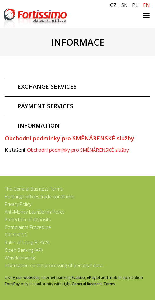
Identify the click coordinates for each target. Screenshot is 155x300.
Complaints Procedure (28, 227)
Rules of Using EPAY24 (27, 242)
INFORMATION (39, 125)
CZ (113, 5)
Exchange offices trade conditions (39, 196)
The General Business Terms (34, 189)
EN (146, 5)
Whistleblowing (20, 258)
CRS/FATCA (16, 235)
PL (135, 5)
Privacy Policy (18, 204)
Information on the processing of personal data (53, 265)
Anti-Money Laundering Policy (34, 212)
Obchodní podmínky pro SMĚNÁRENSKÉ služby (78, 149)
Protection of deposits (28, 219)
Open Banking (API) (24, 250)
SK (124, 5)
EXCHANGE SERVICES (47, 86)
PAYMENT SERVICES (45, 106)
